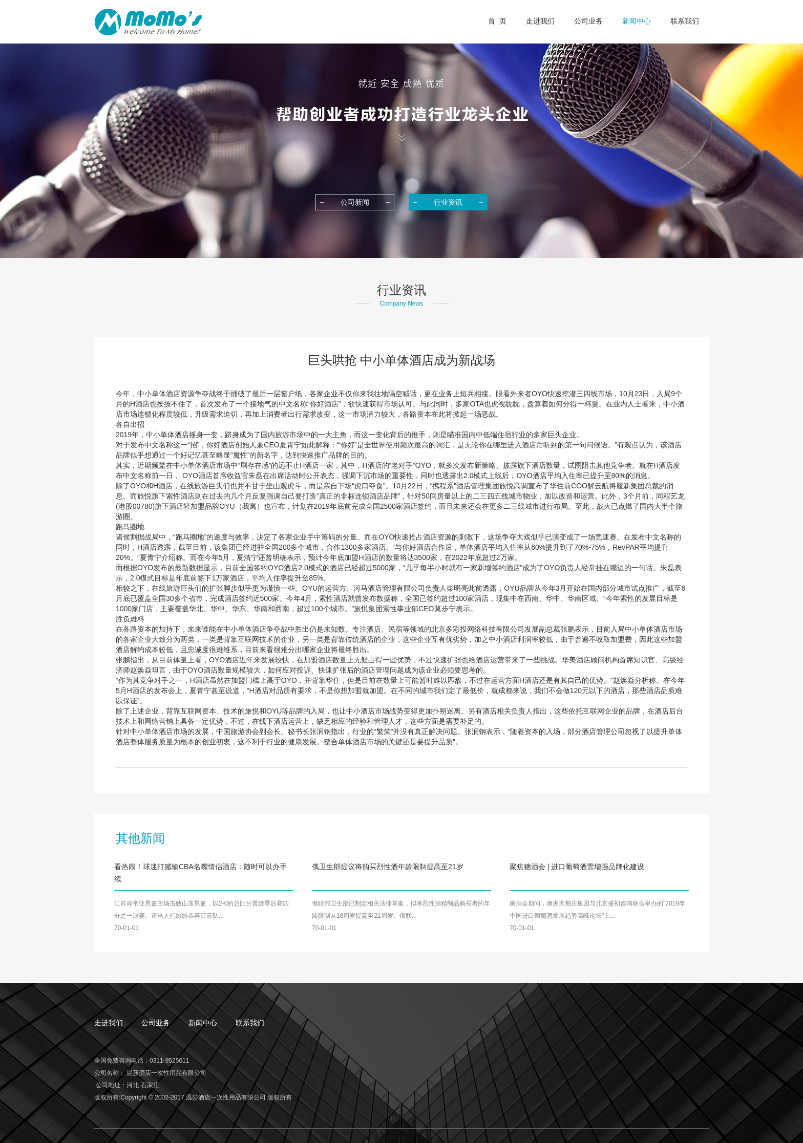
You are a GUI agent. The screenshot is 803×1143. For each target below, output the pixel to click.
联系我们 (250, 1023)
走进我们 (108, 1023)
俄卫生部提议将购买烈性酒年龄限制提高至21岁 (387, 866)
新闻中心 (202, 1023)
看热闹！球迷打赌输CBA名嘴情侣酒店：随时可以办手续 (200, 872)
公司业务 (155, 1023)
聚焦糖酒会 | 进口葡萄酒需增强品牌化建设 (577, 866)
